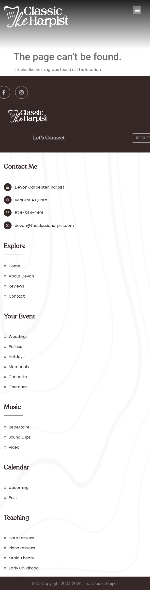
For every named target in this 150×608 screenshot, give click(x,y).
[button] (137, 10)
